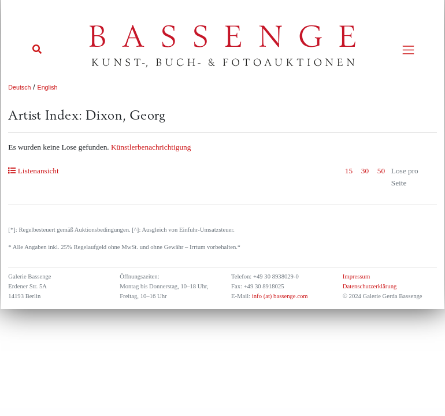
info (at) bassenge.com (278, 296)
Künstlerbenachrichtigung (151, 147)
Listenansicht (33, 170)
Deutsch (19, 87)
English (48, 87)
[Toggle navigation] (408, 50)
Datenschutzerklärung (370, 286)
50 (381, 170)
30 (365, 170)
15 (349, 170)
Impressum (356, 276)
